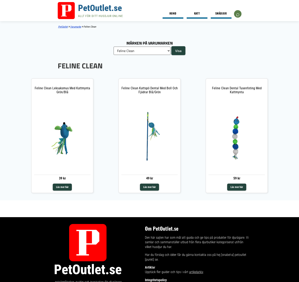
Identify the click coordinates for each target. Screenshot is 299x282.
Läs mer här (62, 187)
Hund (172, 13)
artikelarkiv (196, 274)
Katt (197, 13)
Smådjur (221, 13)
